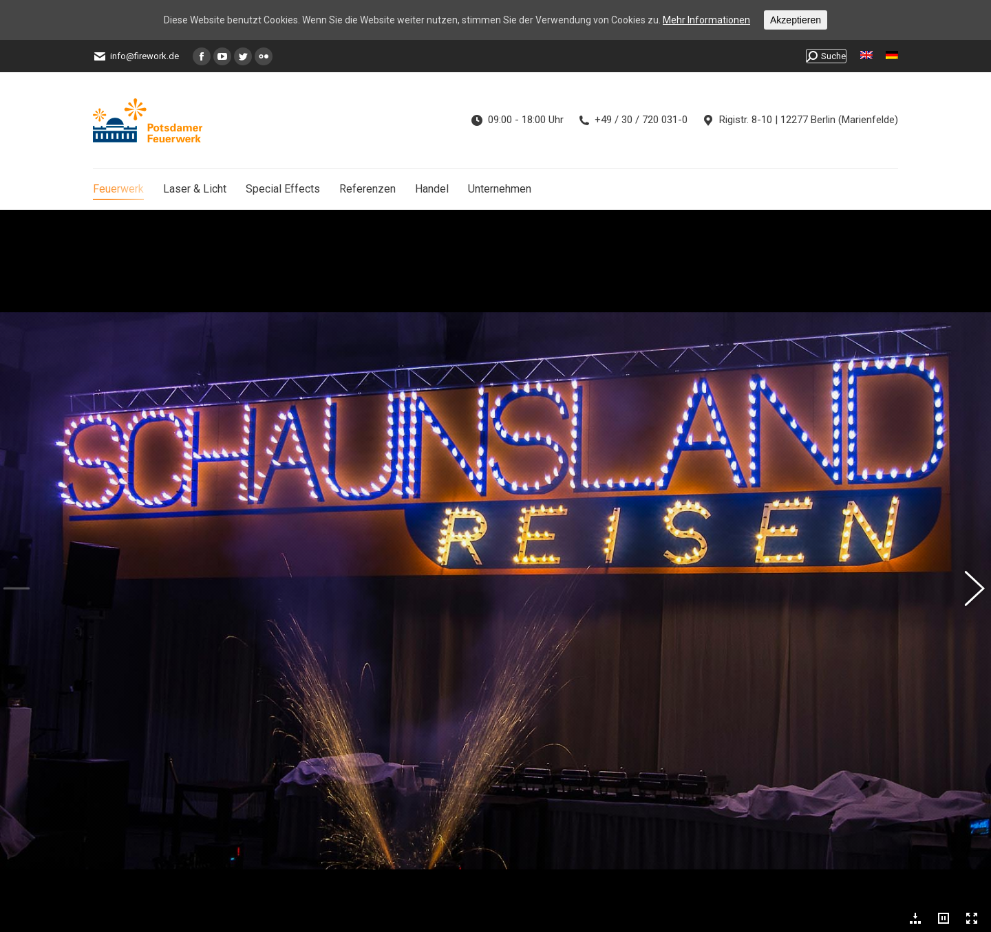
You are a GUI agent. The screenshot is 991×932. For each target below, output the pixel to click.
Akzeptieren (795, 19)
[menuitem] (866, 56)
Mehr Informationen (706, 19)
